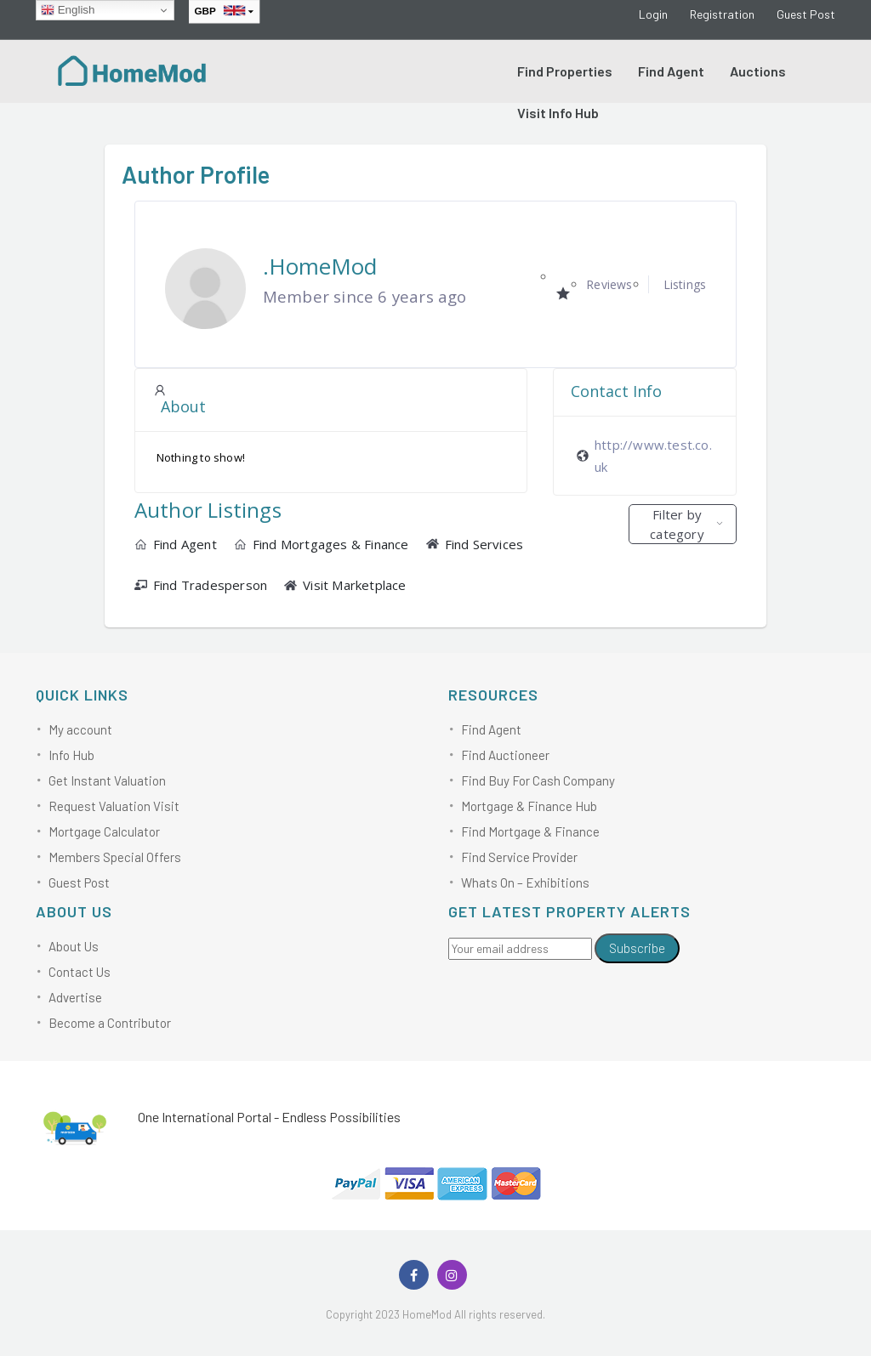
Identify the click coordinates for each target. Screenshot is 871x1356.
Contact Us (79, 971)
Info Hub (71, 755)
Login (653, 14)
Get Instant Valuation (107, 780)
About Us (73, 946)
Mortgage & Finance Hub (529, 806)
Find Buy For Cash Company (538, 780)
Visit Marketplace (345, 584)
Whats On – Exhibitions (525, 882)
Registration (722, 14)
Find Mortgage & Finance (530, 831)
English (67, 10)
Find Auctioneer (505, 755)
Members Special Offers (114, 857)
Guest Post (806, 14)
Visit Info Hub (558, 113)
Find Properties (564, 71)
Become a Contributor (109, 1022)
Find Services (475, 544)
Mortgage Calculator (104, 831)
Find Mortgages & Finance (321, 544)
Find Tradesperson (200, 584)
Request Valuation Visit (113, 806)
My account (80, 729)
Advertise (75, 997)
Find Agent (671, 71)
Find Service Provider (519, 857)
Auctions (758, 71)
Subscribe (637, 948)
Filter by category (677, 524)
